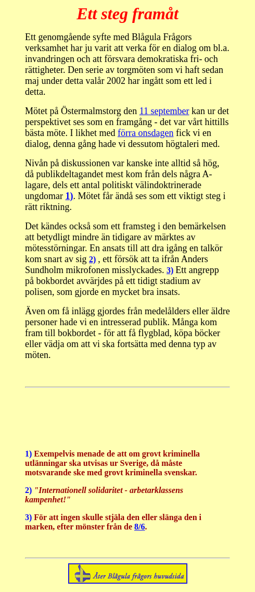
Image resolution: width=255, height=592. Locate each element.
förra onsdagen (145, 133)
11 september (164, 111)
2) (92, 259)
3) (170, 270)
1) (69, 196)
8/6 (139, 526)
